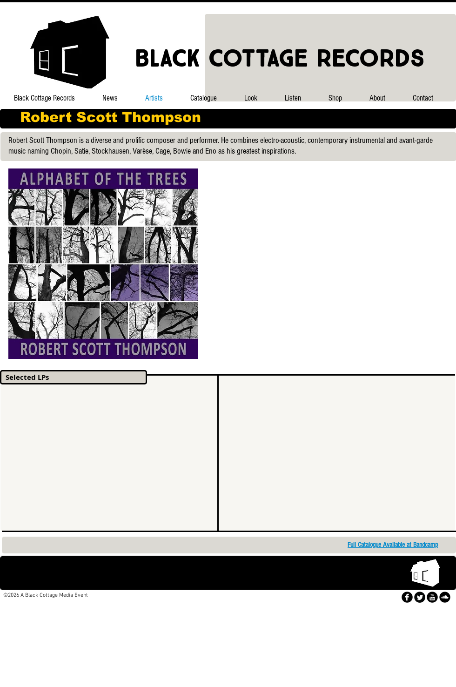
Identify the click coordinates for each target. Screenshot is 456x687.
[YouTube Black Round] (432, 597)
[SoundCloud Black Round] (444, 597)
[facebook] (407, 597)
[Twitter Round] (419, 597)
